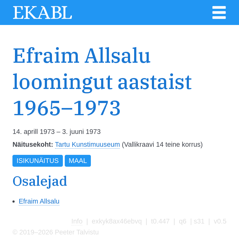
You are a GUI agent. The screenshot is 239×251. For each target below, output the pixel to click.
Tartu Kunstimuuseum (87, 144)
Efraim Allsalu (39, 201)
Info (76, 221)
